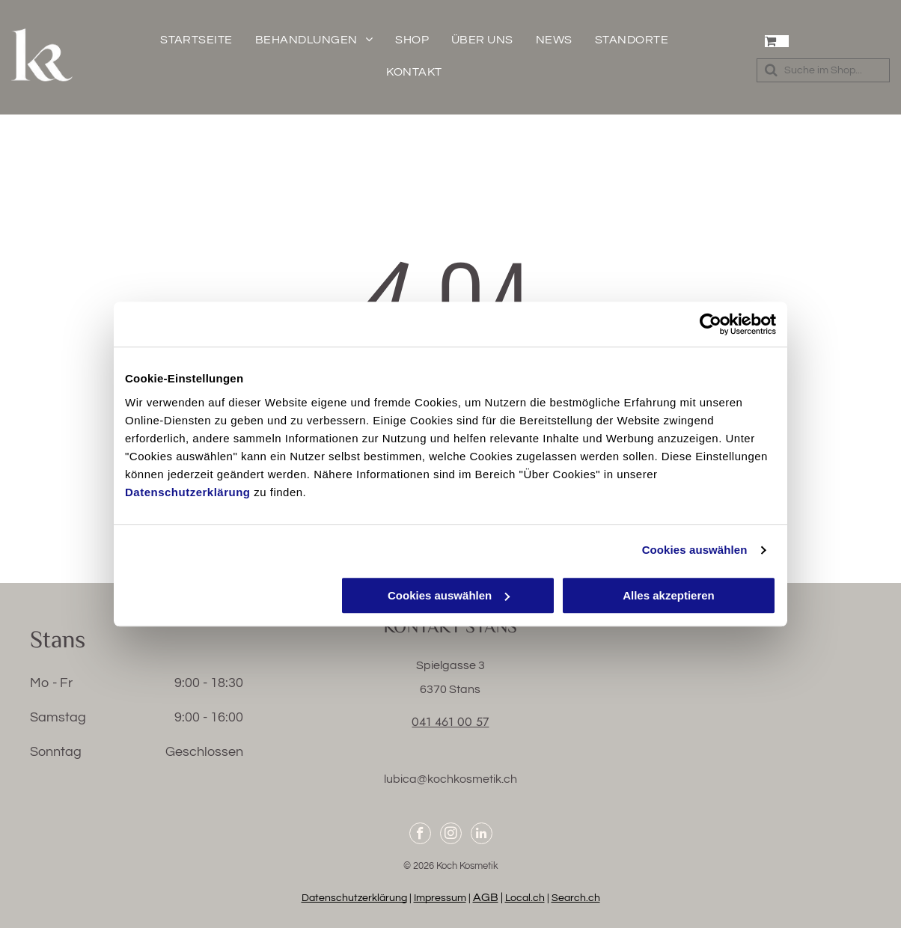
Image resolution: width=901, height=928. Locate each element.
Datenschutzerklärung (188, 492)
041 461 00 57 (450, 721)
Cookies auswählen (695, 549)
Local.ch (525, 898)
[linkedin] (481, 835)
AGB (485, 897)
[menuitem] (196, 39)
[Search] (823, 70)
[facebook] (420, 835)
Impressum (440, 898)
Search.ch (576, 898)
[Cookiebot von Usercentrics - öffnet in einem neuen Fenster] (710, 324)
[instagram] (451, 835)
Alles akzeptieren (669, 595)
